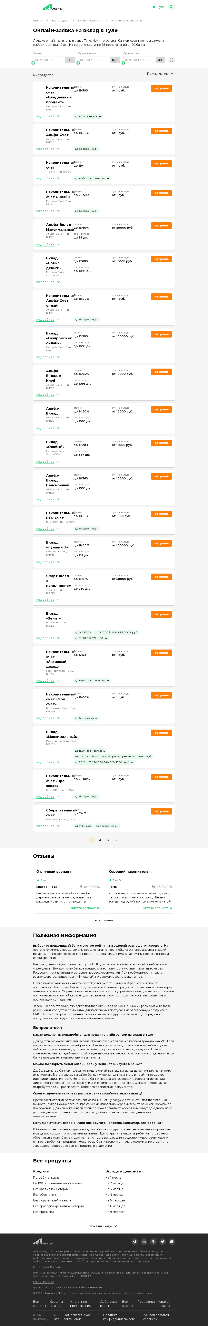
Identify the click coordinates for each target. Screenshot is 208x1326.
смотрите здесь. (139, 1261)
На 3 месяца (114, 1189)
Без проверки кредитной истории (58, 1206)
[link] (134, 1241)
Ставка (37, 53)
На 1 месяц (113, 1177)
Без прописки (43, 1212)
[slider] (54, 63)
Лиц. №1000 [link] (68, 522)
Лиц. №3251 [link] (67, 789)
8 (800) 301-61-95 (43, 1281)
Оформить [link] (161, 88)
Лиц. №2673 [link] (64, 171)
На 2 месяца (114, 1183)
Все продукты (60, 20)
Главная (38, 20)
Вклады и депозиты (90, 20)
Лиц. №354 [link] (53, 275)
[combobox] (160, 73)
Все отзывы (104, 920)
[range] (54, 60)
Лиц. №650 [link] (69, 819)
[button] (36, 7)
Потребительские (46, 1177)
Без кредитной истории (51, 1189)
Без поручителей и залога (52, 1200)
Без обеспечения (46, 1195)
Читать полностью (85, 908)
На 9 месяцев (115, 1212)
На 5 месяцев (115, 1200)
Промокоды (146, 1302)
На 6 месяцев (115, 1206)
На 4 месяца (114, 1195)
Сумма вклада (87, 53)
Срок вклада (131, 53)
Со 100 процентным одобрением (57, 1183)
